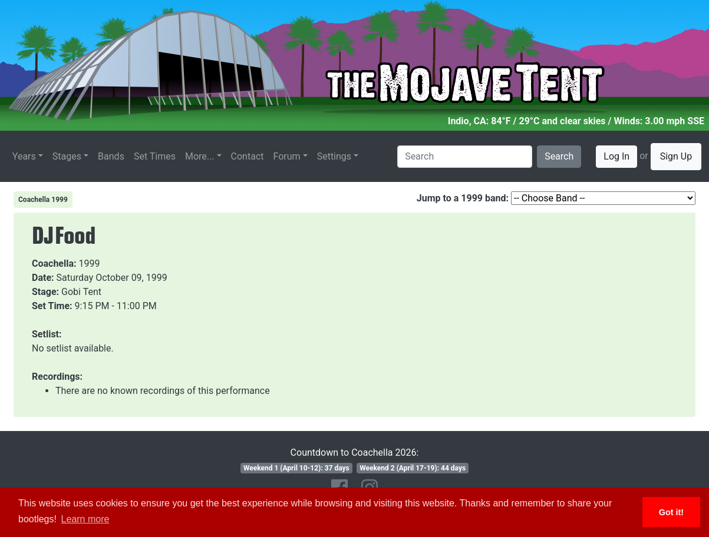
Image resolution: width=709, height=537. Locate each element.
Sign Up (676, 156)
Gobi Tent (81, 291)
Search (559, 156)
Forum (287, 156)
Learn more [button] (85, 519)
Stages (66, 156)
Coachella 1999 (43, 199)
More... (200, 156)
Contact (247, 156)
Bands (111, 156)
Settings (334, 156)
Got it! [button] (671, 512)
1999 (89, 263)
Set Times (155, 156)
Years (24, 156)
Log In (616, 156)
